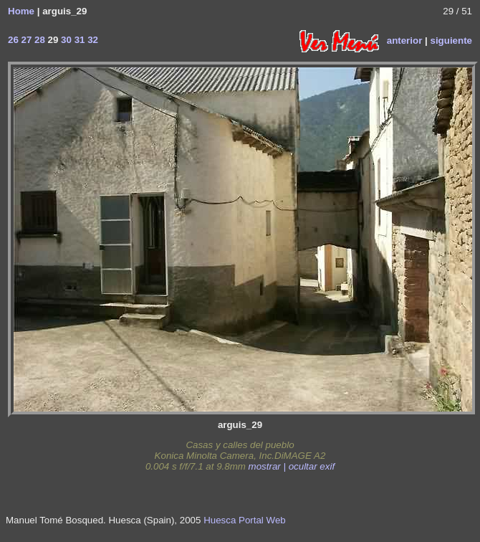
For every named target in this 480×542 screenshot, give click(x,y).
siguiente (451, 39)
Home (21, 11)
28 (38, 39)
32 (91, 39)
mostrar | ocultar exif (292, 466)
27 (25, 39)
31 (78, 39)
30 (65, 39)
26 (13, 39)
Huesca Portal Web (244, 520)
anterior (405, 39)
